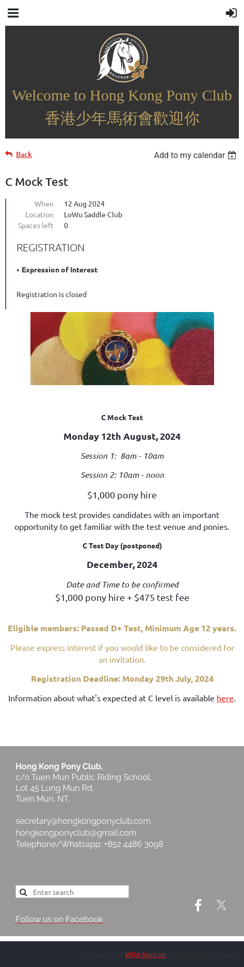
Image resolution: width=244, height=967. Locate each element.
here (225, 698)
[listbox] (196, 155)
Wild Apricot (145, 954)
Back (24, 154)
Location (39, 214)
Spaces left (36, 225)
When (44, 203)
